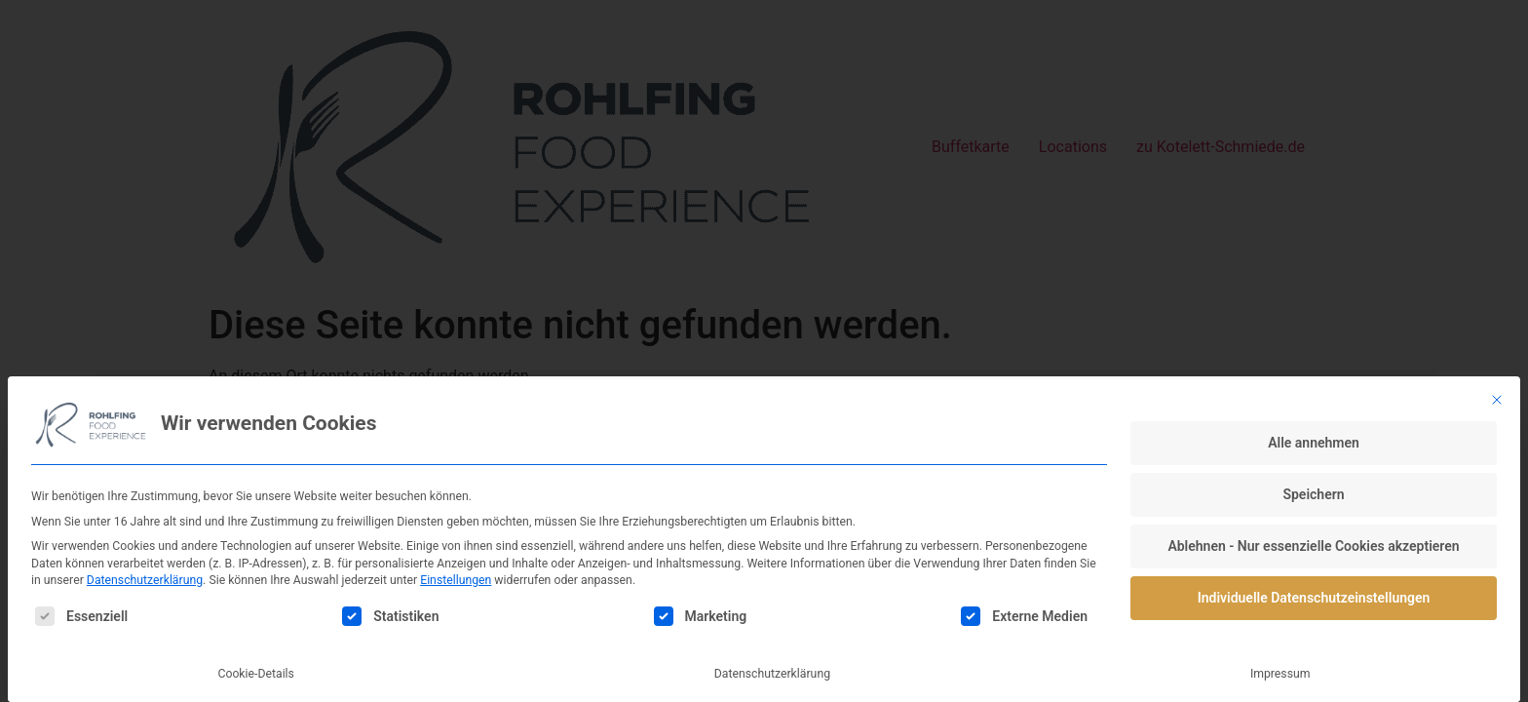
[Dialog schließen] (1496, 399)
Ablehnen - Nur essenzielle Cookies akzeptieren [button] (1313, 546)
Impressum (1280, 674)
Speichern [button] (1313, 494)
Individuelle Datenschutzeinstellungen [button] (1314, 597)
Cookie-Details (255, 674)
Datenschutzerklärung (145, 580)
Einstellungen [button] (455, 580)
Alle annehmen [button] (1313, 442)
